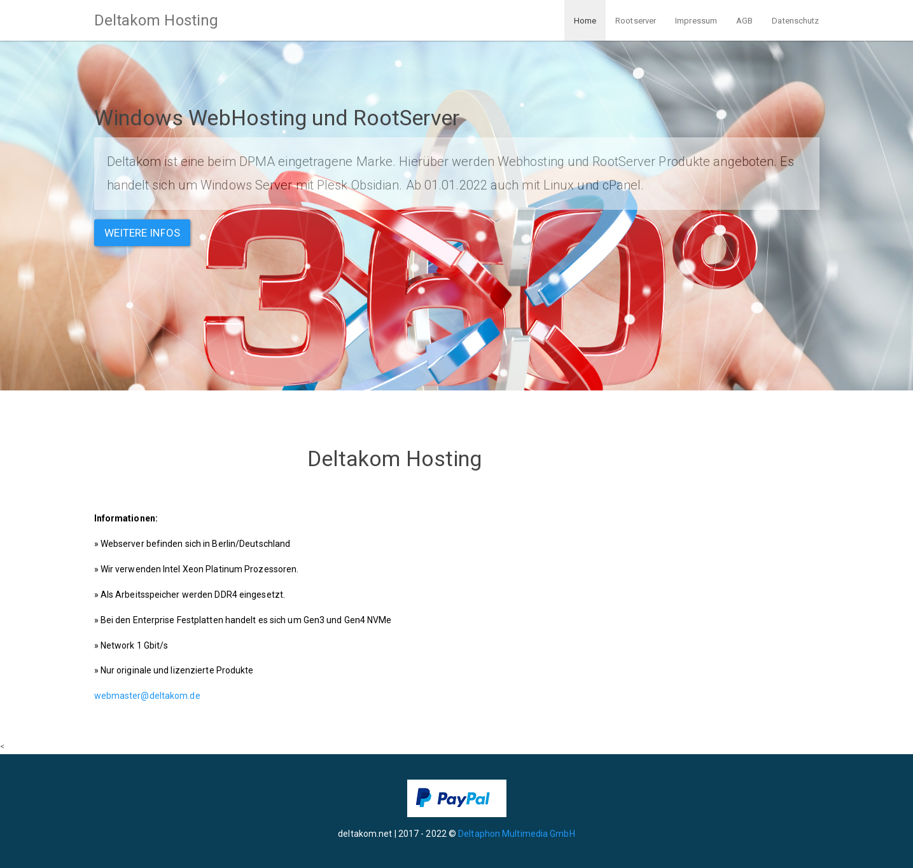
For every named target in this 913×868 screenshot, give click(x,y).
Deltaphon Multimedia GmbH (516, 834)
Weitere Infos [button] (142, 232)
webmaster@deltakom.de (147, 696)
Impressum (696, 20)
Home (585, 20)
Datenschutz (795, 20)
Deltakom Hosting (156, 20)
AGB (744, 20)
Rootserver (635, 20)
